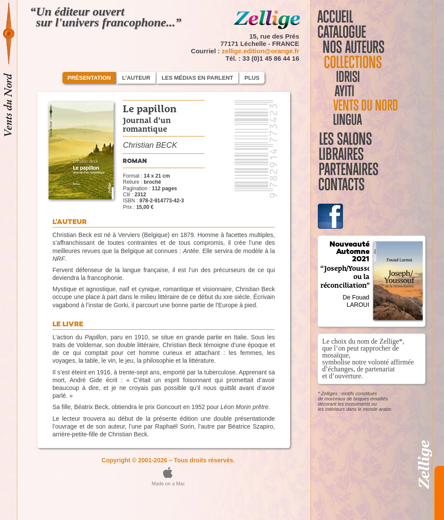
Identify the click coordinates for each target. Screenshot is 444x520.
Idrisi (342, 77)
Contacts (340, 169)
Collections (350, 62)
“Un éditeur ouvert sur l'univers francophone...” (105, 17)
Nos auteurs (355, 47)
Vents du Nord (361, 105)
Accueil (335, 16)
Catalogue (344, 31)
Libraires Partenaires (371, 154)
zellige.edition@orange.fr (260, 51)
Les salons (343, 138)
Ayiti (339, 91)
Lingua (342, 120)
